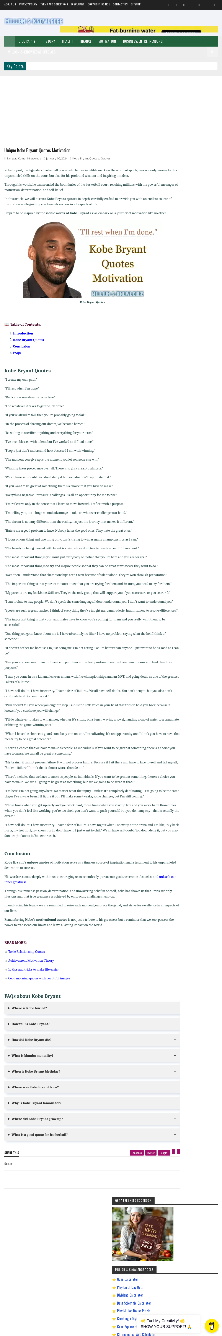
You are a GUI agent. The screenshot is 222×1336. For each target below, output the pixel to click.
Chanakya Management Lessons (187, 477)
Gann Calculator (184, 230)
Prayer (174, 454)
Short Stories (203, 431)
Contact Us (120, 4)
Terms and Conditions (54, 4)
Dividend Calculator (187, 246)
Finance (85, 41)
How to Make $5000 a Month (186, 530)
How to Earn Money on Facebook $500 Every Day (191, 523)
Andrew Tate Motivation (183, 462)
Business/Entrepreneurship (145, 41)
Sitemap (136, 4)
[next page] (123, 1212)
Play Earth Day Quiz (186, 238)
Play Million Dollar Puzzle (190, 262)
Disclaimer (78, 4)
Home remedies (202, 439)
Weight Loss (189, 454)
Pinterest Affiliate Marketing (185, 560)
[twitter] (131, 1191)
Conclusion (21, 352)
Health (67, 41)
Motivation (107, 41)
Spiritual (208, 424)
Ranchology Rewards (182, 568)
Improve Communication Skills (186, 545)
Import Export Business (182, 538)
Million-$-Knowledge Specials (32, 52)
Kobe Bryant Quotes (85, 159)
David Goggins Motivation (184, 485)
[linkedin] (159, 1190)
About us (10, 4)
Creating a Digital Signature (192, 270)
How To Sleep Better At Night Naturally (191, 515)
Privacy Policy (28, 4)
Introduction (23, 339)
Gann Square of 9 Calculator (192, 277)
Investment (205, 447)
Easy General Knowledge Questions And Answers (191, 500)
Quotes (106, 159)
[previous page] (42, 1212)
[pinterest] (154, 1190)
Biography (27, 41)
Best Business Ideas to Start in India (189, 469)
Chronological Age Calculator (193, 285)
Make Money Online (181, 431)
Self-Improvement (180, 416)
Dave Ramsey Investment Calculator (187, 296)
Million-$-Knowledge (34, 1330)
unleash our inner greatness (24, 921)
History (48, 41)
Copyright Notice (99, 4)
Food (185, 439)
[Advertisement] (111, 106)
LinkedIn (198, 686)
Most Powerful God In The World (187, 553)
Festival (174, 447)
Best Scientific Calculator (191, 254)
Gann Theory (177, 507)
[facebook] (117, 1191)
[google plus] (145, 1191)
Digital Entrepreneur (181, 492)
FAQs (17, 359)
